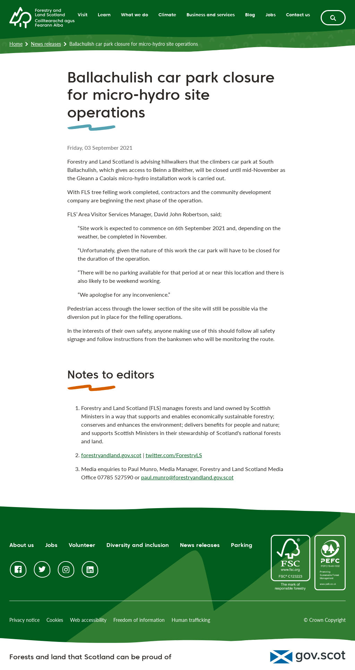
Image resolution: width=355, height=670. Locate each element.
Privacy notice (24, 620)
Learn (104, 14)
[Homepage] (42, 17)
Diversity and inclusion (137, 545)
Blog (250, 14)
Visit (82, 14)
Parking (241, 545)
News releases (46, 44)
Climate (167, 14)
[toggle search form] (333, 17)
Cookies (54, 620)
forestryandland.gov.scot (111, 455)
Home (16, 44)
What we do (134, 14)
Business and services (211, 14)
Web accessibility (88, 620)
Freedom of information (139, 620)
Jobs (271, 14)
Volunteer (82, 545)
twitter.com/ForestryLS (174, 455)
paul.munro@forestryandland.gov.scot (187, 477)
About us (21, 545)
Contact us (298, 14)
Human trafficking (191, 620)
